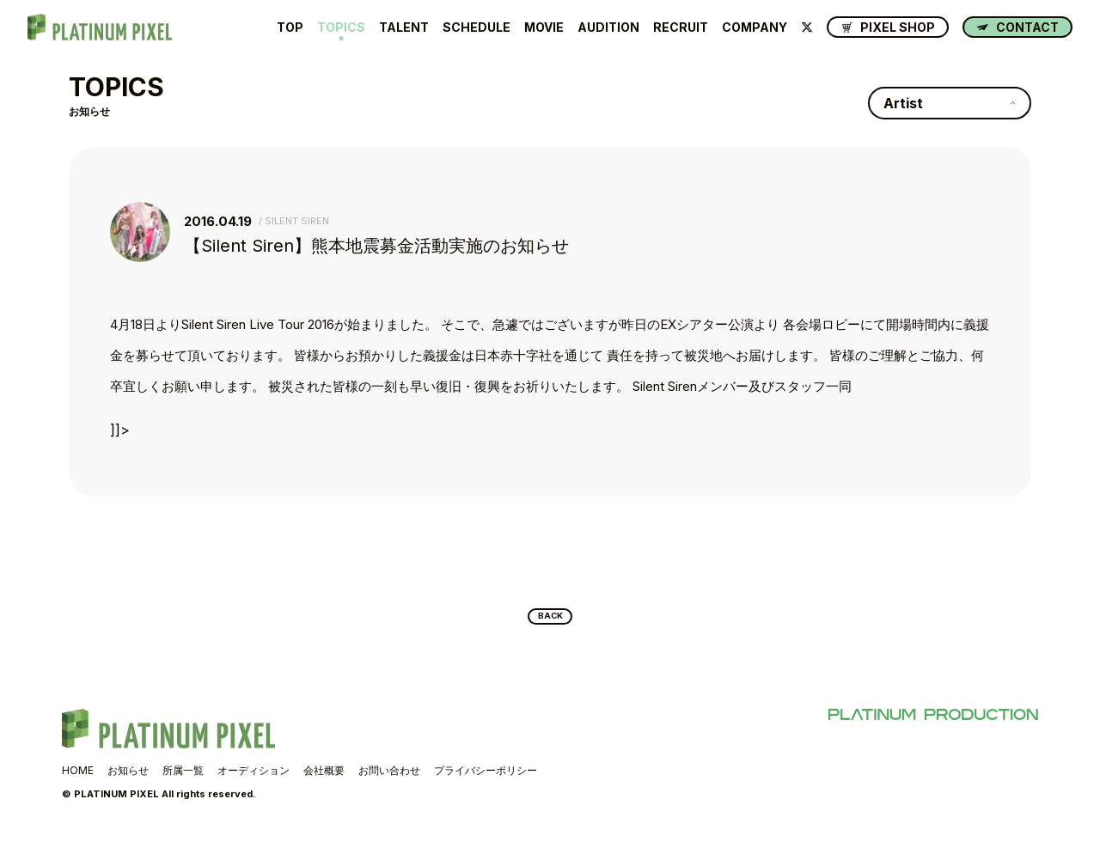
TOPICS (341, 27)
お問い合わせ (389, 778)
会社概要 (324, 778)
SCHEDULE (476, 27)
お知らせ (128, 778)
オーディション (253, 778)
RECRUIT (680, 27)
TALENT (404, 27)
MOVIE (544, 27)
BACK (550, 620)
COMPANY (754, 27)
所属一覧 (183, 778)
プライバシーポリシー (485, 778)
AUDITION (608, 27)
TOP (290, 27)
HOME (78, 778)
